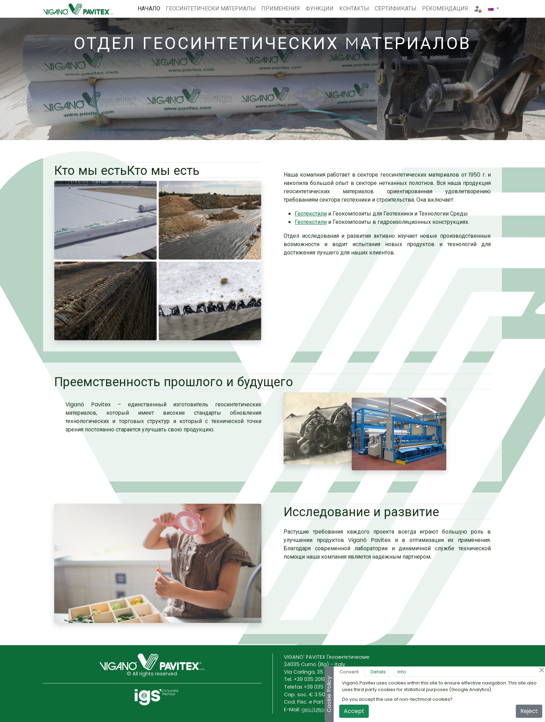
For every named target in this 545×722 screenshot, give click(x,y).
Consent (349, 672)
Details (378, 672)
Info (402, 672)
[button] (493, 8)
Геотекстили (311, 214)
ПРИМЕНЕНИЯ (280, 9)
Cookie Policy (329, 694)
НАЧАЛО (149, 9)
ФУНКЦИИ (320, 9)
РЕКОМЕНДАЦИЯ (445, 9)
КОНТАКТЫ (354, 9)
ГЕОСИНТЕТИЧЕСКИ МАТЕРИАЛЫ (211, 9)
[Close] (541, 670)
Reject (529, 711)
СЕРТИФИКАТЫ (395, 9)
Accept (354, 711)
